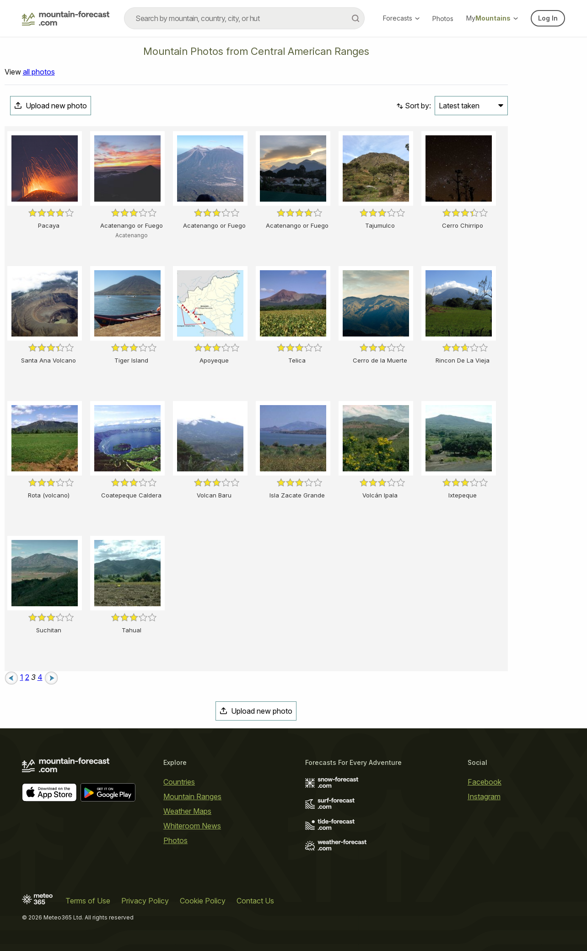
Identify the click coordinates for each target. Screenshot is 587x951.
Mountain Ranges (192, 796)
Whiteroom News (192, 825)
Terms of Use (87, 900)
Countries (179, 781)
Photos (442, 18)
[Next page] (51, 677)
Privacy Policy (145, 900)
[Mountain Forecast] (65, 18)
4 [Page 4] (40, 677)
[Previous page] (11, 677)
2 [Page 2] (27, 677)
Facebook (484, 781)
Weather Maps (187, 811)
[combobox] (244, 18)
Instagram (484, 796)
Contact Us (255, 900)
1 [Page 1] (21, 677)
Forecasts (401, 18)
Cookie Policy (203, 900)
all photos (39, 71)
